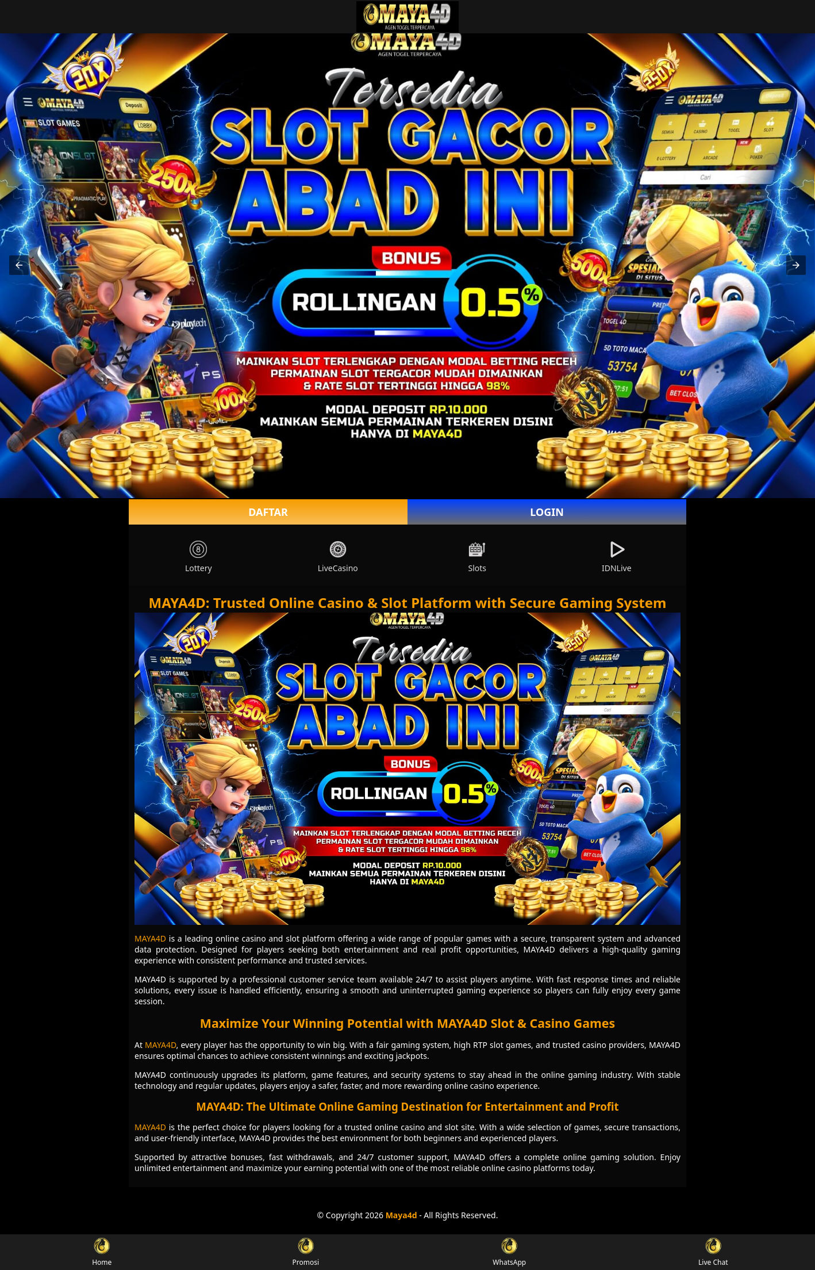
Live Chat (713, 1252)
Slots (477, 557)
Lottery (198, 557)
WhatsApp (509, 1252)
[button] (19, 265)
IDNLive (617, 557)
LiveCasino (338, 557)
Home (102, 1252)
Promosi (305, 1252)
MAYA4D (150, 938)
